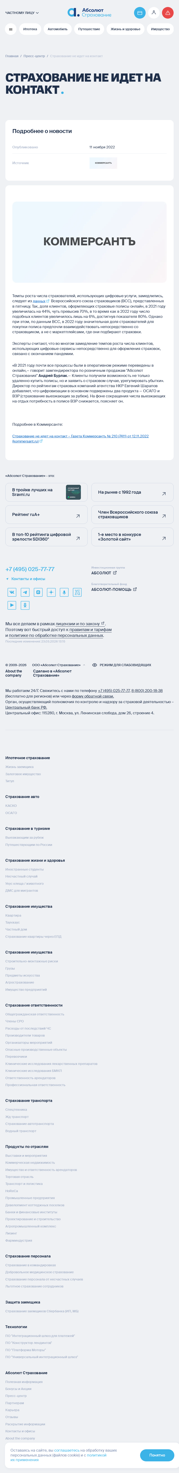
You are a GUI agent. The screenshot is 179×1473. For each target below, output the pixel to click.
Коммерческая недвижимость (30, 1162)
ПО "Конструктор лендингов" (28, 1342)
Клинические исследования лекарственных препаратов (51, 1063)
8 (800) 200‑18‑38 (147, 690)
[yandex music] (64, 592)
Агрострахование (19, 982)
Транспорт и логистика (24, 1183)
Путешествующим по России (28, 844)
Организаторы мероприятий (28, 1042)
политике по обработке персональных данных (56, 635)
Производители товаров (25, 1035)
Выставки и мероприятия (26, 1155)
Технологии (16, 1326)
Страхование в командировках (30, 1265)
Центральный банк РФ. (26, 707)
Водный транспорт (20, 1131)
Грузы (10, 968)
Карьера (12, 1410)
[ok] (24, 605)
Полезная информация (24, 1381)
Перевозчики (16, 1056)
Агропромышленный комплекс (30, 1226)
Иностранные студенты (24, 869)
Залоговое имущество (23, 774)
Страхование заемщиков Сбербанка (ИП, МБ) (42, 1311)
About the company (13, 673)
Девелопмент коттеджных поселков (34, 1205)
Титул (9, 781)
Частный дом (16, 929)
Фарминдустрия (18, 1240)
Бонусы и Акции (18, 1389)
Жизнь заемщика (19, 767)
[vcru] (77, 592)
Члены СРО (14, 1021)
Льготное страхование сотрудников (34, 1286)
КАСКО (11, 805)
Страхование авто (22, 796)
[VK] (11, 592)
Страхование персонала (28, 1256)
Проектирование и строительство (33, 1219)
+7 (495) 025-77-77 (29, 569)
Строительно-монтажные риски (31, 961)
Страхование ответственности (33, 1005)
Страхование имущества (28, 906)
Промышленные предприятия (30, 1198)
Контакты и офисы (25, 579)
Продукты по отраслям (26, 1146)
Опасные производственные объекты (36, 1049)
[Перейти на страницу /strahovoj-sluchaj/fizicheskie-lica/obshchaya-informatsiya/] (168, 13)
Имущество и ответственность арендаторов (41, 1169)
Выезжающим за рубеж (24, 837)
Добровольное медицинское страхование (39, 1272)
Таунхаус (12, 922)
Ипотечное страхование (27, 757)
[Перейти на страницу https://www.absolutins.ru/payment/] (140, 13)
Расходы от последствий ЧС (28, 1028)
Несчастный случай (21, 876)
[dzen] (51, 592)
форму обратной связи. (93, 696)
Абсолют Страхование (26, 1372)
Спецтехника (16, 1109)
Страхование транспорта (28, 1100)
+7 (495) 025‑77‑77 (114, 690)
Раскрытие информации (25, 1424)
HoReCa (11, 1191)
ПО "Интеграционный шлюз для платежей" (40, 1335)
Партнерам (14, 1403)
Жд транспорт (17, 1116)
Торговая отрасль (19, 1176)
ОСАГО (11, 813)
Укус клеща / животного (24, 883)
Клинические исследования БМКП (33, 1070)
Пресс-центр (16, 1395)
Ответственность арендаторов (30, 1078)
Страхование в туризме (27, 828)
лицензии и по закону (80, 623)
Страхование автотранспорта (29, 1123)
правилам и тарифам (90, 629)
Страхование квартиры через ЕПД (33, 936)
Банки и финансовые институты (31, 1212)
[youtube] (11, 605)
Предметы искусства (22, 975)
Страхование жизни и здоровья (35, 860)
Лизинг (11, 1233)
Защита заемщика (22, 1302)
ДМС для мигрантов (21, 890)
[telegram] (24, 592)
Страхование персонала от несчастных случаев (44, 1279)
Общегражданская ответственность (34, 1014)
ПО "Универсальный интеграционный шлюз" (41, 1357)
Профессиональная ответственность (35, 1085)
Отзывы (11, 1417)
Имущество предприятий (26, 989)
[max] (38, 592)
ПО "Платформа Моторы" (25, 1350)
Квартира (13, 915)
